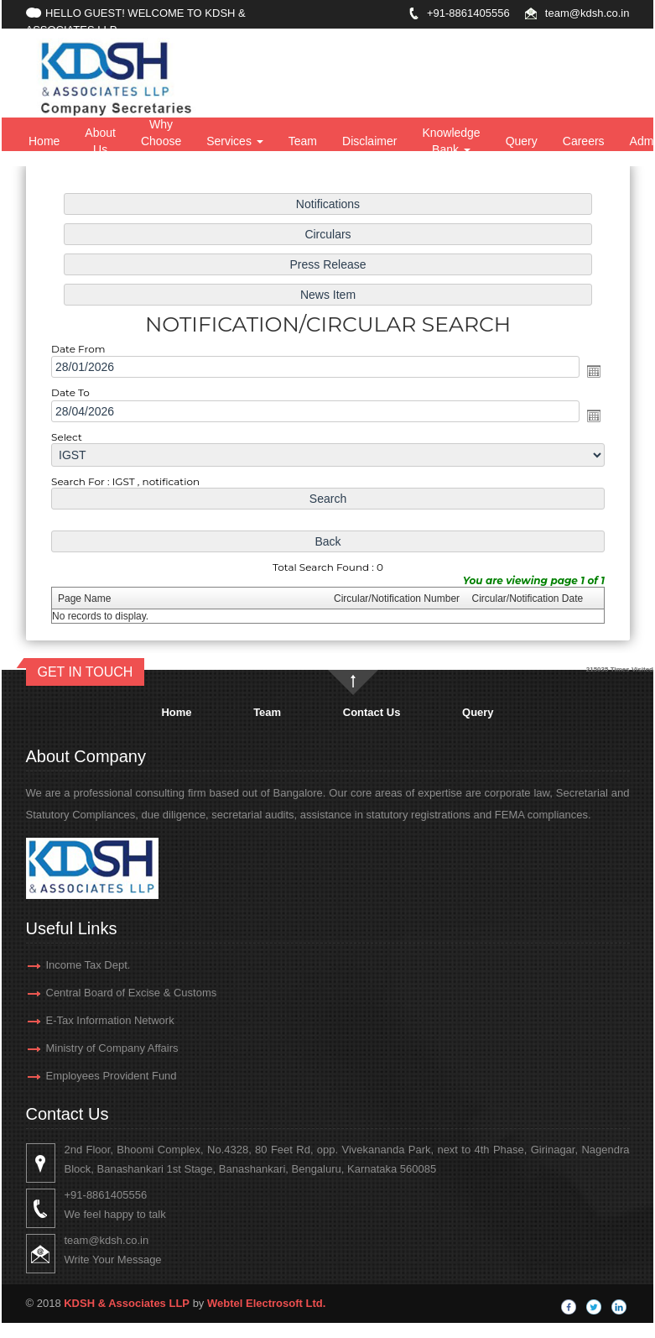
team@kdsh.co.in (587, 13)
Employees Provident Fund (86, 1075)
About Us (100, 141)
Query (522, 141)
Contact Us (372, 712)
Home (44, 141)
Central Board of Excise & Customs (106, 992)
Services (234, 141)
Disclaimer (369, 141)
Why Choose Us (161, 141)
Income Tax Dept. (63, 965)
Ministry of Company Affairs (87, 1048)
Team (303, 141)
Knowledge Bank (451, 141)
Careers (584, 141)
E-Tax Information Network (85, 1020)
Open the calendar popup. (586, 371)
